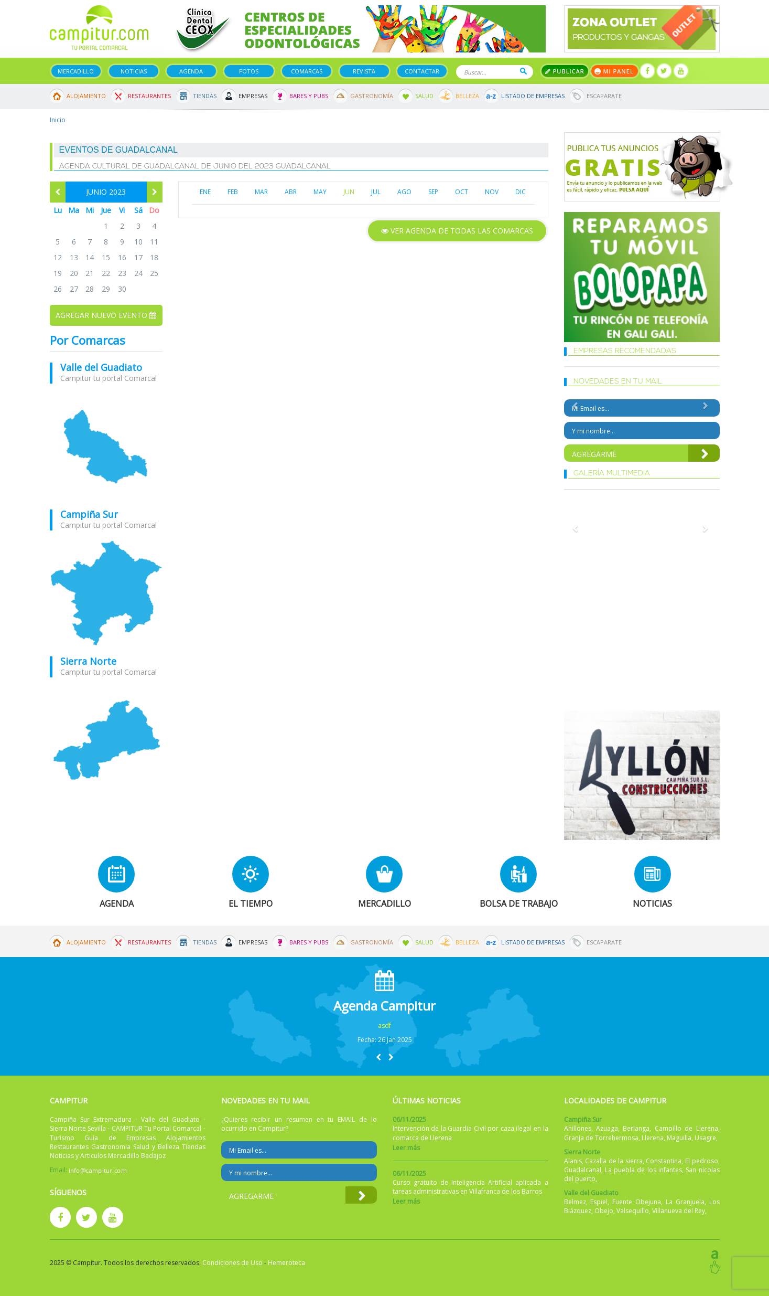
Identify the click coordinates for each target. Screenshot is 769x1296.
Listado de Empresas (533, 96)
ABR (291, 191)
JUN (348, 191)
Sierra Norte (88, 661)
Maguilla (679, 1137)
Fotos (248, 71)
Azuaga (607, 1128)
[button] (378, 1057)
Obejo (603, 1210)
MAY (320, 191)
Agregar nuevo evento (106, 315)
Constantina (663, 1160)
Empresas (253, 96)
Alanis (573, 1160)
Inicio (58, 119)
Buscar (523, 71)
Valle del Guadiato (101, 367)
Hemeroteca (286, 1262)
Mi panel (615, 71)
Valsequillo (632, 1210)
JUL (376, 191)
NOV (492, 191)
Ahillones (577, 1128)
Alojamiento (86, 96)
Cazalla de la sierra (614, 1160)
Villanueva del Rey (678, 1210)
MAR (261, 191)
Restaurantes (149, 96)
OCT (461, 191)
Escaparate (604, 96)
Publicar (565, 71)
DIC (520, 191)
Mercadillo (76, 71)
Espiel (599, 1201)
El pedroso (701, 1160)
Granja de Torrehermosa (601, 1137)
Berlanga (636, 1128)
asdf (384, 1025)
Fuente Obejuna (636, 1201)
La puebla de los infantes (643, 1169)
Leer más (406, 1147)
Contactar (422, 71)
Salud (424, 96)
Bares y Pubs (308, 96)
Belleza (467, 96)
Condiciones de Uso (232, 1262)
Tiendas (204, 96)
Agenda (191, 71)
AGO (404, 191)
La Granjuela (685, 1201)
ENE (205, 191)
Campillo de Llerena (686, 1128)
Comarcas (306, 71)
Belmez (575, 1201)
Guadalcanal (582, 1169)
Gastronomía (371, 96)
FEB (233, 191)
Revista (364, 71)
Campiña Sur (89, 514)
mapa (106, 446)
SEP (433, 191)
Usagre (705, 1137)
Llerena (653, 1137)
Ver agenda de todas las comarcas (457, 231)
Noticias (134, 71)
